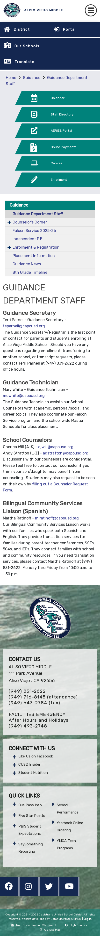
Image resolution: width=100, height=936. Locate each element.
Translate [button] (24, 62)
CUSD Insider (29, 764)
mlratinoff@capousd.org (57, 518)
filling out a (42, 484)
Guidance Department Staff (38, 214)
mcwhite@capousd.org (24, 395)
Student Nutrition (33, 772)
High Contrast (79, 925)
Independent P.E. (28, 239)
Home (11, 77)
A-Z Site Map (50, 929)
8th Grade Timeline (30, 272)
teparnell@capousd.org (24, 326)
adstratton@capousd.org (65, 453)
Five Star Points (31, 816)
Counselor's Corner (30, 222)
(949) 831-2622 (27, 691)
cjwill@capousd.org (55, 447)
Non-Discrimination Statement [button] (36, 925)
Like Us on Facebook (35, 756)
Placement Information (34, 255)
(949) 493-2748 (28, 726)
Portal (69, 29)
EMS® (77, 919)
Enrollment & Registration (36, 247)
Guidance (31, 77)
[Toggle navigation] (91, 10)
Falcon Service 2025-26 (34, 230)
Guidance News (27, 264)
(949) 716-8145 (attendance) (43, 697)
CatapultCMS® (60, 919)
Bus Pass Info (30, 805)
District (22, 29)
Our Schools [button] (27, 46)
